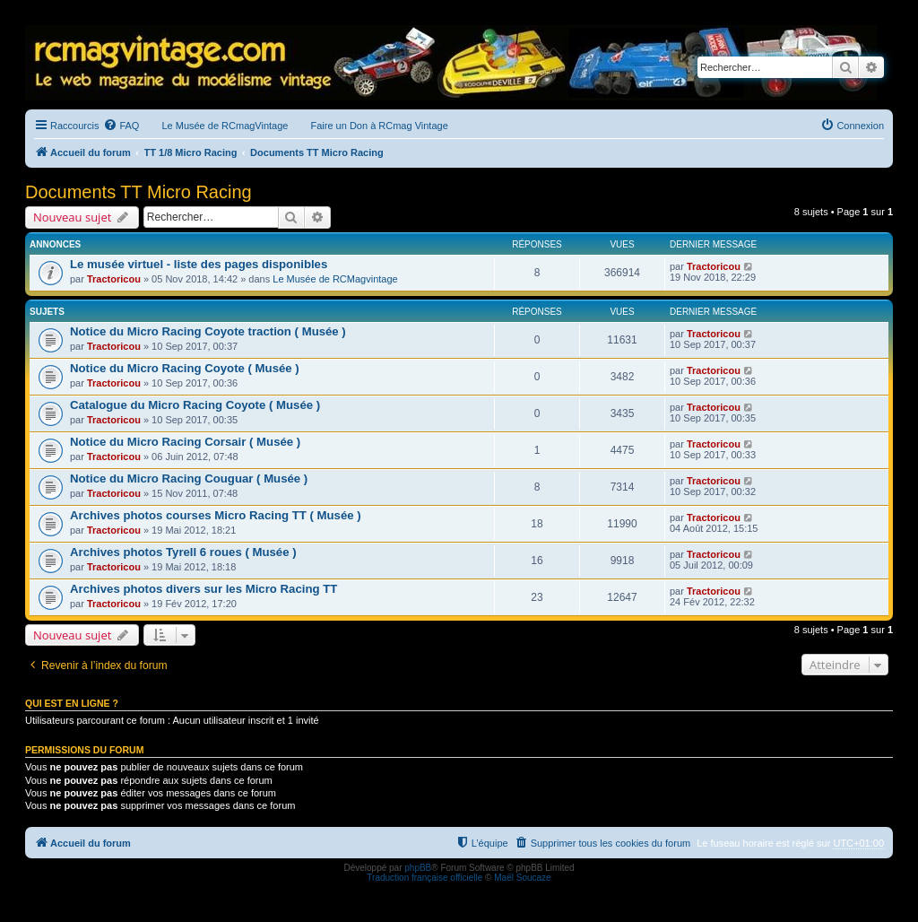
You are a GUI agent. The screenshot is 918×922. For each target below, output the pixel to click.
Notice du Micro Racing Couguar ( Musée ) (188, 478)
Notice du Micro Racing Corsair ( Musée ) (185, 441)
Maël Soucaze (522, 878)
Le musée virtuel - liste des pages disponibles (198, 264)
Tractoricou (114, 279)
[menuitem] (121, 125)
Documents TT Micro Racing (138, 192)
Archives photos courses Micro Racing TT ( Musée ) (215, 515)
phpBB (417, 868)
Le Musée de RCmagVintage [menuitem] (224, 125)
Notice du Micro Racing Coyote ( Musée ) (184, 368)
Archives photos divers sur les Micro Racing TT (203, 589)
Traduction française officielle (424, 878)
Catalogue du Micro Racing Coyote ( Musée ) (195, 405)
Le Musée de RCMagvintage (335, 279)
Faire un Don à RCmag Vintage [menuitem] (378, 125)
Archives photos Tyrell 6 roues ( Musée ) (183, 552)
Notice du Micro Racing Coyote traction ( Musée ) (208, 331)
